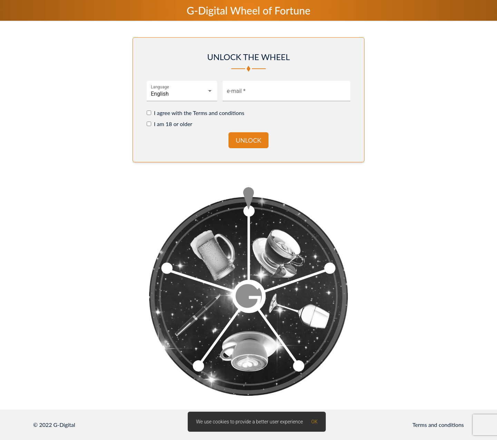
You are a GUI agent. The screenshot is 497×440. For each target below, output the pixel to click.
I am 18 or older (173, 124)
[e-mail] (286, 94)
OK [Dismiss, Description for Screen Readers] (314, 421)
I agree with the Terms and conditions (199, 112)
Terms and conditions (438, 424)
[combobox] (182, 94)
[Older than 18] (149, 124)
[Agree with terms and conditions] (149, 113)
